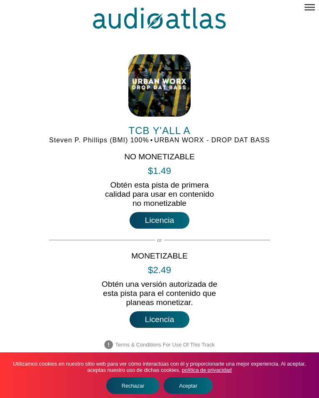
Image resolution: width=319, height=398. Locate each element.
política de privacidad (207, 370)
